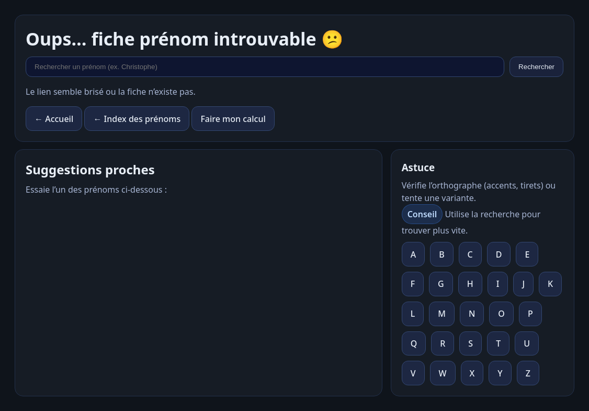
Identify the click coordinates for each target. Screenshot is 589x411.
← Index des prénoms (136, 119)
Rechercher (536, 67)
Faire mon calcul (232, 119)
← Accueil (54, 119)
